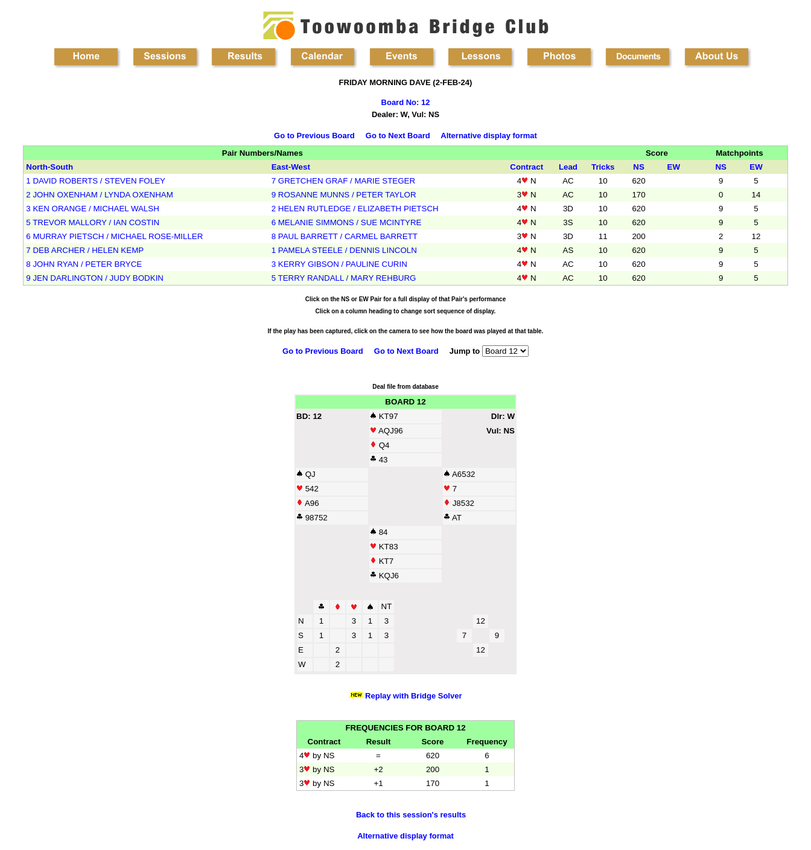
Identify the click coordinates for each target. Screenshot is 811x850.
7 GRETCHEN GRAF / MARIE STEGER (343, 180)
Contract (526, 166)
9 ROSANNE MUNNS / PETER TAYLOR (344, 194)
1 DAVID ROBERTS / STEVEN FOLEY (95, 180)
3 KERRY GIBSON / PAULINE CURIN (339, 264)
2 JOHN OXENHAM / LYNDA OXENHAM (99, 194)
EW (673, 166)
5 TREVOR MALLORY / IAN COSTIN (92, 222)
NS (638, 166)
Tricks (603, 166)
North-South (49, 166)
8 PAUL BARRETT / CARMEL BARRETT (345, 236)
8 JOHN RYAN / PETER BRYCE (84, 264)
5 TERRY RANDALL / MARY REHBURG (344, 278)
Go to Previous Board (314, 135)
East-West (291, 166)
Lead (568, 166)
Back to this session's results (411, 814)
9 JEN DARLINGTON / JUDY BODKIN (95, 278)
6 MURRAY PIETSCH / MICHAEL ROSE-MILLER (114, 236)
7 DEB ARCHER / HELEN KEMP (85, 250)
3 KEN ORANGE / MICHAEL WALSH (92, 208)
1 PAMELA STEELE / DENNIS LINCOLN (344, 250)
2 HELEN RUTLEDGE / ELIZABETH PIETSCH (355, 208)
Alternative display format (488, 135)
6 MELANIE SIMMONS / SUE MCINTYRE (347, 222)
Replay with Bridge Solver (412, 695)
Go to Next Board (398, 135)
